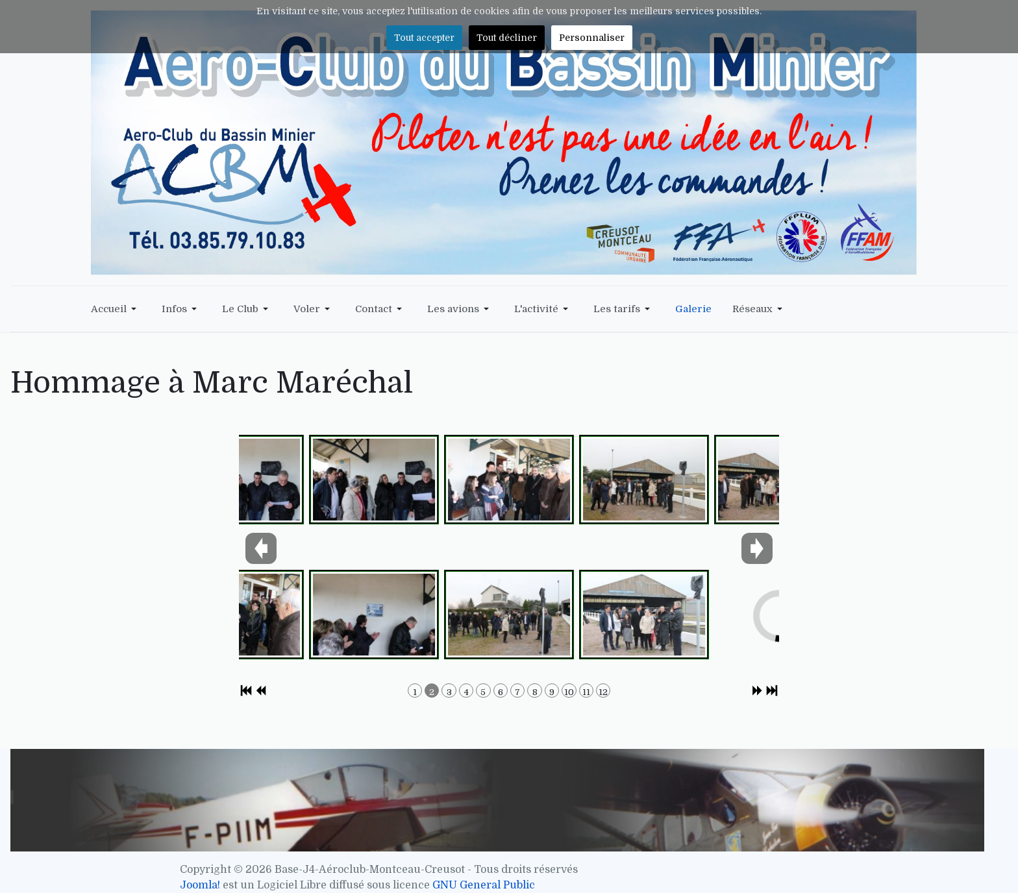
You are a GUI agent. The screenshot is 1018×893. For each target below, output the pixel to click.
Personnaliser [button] (592, 37)
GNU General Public (483, 885)
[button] (116, 309)
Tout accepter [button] (424, 37)
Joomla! (200, 885)
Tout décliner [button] (507, 37)
